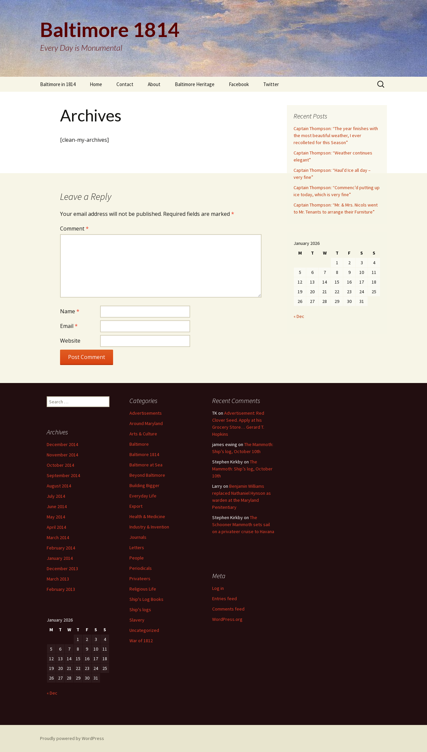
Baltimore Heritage (195, 84)
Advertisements (145, 413)
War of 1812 (141, 641)
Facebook (239, 84)
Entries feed (224, 599)
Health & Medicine (147, 516)
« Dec (299, 316)
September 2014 (63, 475)
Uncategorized (144, 630)
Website (70, 340)
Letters (136, 547)
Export (135, 506)
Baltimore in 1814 (57, 84)
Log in (218, 588)
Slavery (136, 620)
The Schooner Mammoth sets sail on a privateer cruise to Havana (243, 524)
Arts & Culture (143, 434)
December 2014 (62, 444)
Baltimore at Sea (145, 465)
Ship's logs (140, 610)
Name (69, 311)
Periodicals (140, 568)
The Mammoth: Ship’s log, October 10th (242, 469)
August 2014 (59, 486)
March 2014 (58, 537)
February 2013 (61, 589)
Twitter (271, 84)
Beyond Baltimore (147, 475)
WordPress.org (227, 619)
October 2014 (60, 465)
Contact (124, 84)
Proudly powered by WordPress (72, 738)
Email (69, 326)
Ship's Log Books (146, 599)
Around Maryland (146, 423)
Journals (137, 537)
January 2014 (60, 558)
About (154, 84)
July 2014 (56, 496)
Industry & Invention (149, 527)
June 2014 (57, 506)
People (136, 558)
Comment (74, 228)
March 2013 (58, 579)
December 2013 (62, 569)
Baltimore (139, 444)
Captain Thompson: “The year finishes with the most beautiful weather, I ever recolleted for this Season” (336, 135)
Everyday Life (142, 496)
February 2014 (61, 548)
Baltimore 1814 (144, 454)
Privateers (139, 579)
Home (96, 84)
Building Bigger (144, 485)
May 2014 (56, 517)
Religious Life (142, 589)
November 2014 (62, 455)
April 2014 (56, 527)
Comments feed (228, 609)
